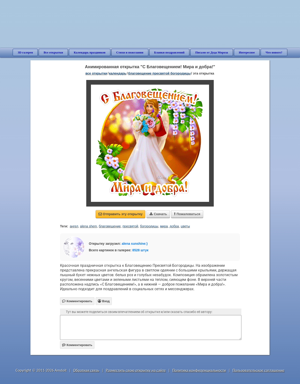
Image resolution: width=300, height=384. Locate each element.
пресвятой (130, 226)
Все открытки (53, 52)
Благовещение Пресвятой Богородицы (159, 73)
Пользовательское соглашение (258, 370)
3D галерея (25, 52)
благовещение (110, 226)
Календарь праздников (89, 52)
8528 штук (140, 250)
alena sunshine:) (134, 243)
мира (164, 226)
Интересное (247, 52)
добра (174, 226)
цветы (185, 226)
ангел (74, 226)
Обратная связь (86, 370)
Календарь (117, 73)
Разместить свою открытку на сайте (136, 370)
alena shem (88, 226)
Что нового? (274, 52)
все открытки (96, 73)
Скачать (158, 214)
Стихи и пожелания (129, 52)
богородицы (149, 226)
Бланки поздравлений (169, 52)
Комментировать (77, 345)
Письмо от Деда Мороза (211, 52)
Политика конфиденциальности (199, 370)
